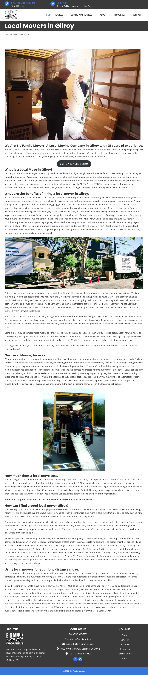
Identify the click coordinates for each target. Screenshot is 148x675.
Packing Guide (125, 653)
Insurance (125, 644)
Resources (121, 15)
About (105, 15)
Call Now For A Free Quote (74, 163)
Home (47, 15)
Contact (137, 15)
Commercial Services (83, 15)
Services (60, 15)
